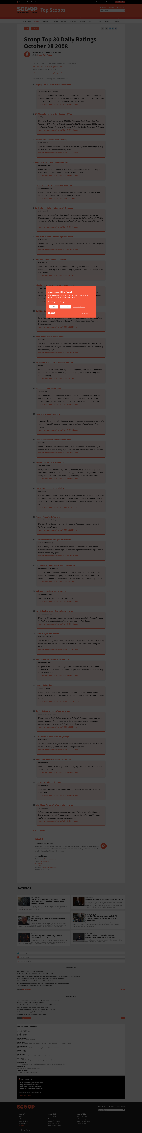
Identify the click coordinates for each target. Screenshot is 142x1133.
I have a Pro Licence (79, 307)
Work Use (54, 307)
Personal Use (65, 307)
